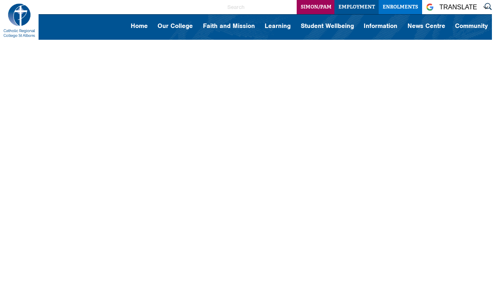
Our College (175, 26)
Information (380, 26)
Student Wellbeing (327, 26)
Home (139, 26)
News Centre (426, 26)
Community (471, 26)
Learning (278, 26)
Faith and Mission (229, 26)
